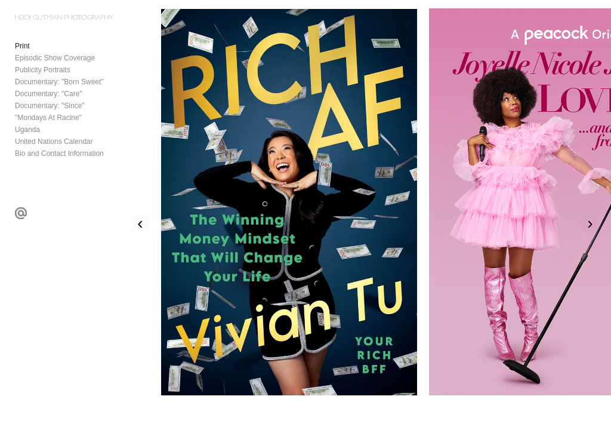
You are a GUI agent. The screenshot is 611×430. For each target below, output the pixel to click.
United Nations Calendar (54, 141)
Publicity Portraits (42, 70)
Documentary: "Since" (50, 106)
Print (22, 46)
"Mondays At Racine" (48, 117)
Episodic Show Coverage (55, 58)
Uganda (27, 129)
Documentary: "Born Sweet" (59, 82)
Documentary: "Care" (48, 94)
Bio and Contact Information (59, 153)
